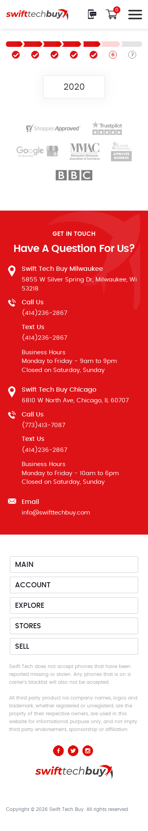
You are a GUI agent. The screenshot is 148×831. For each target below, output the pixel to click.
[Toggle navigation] (133, 14)
